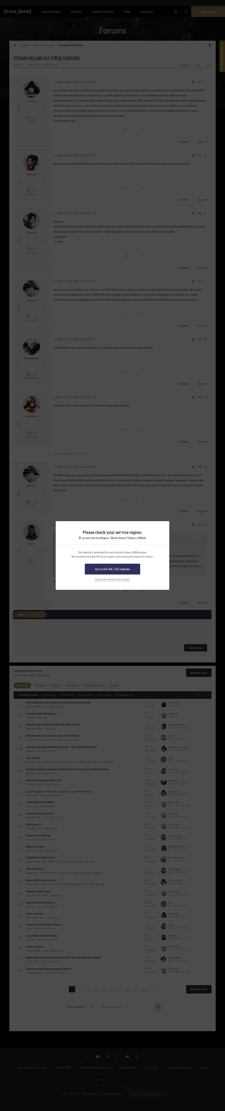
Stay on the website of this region (112, 579)
